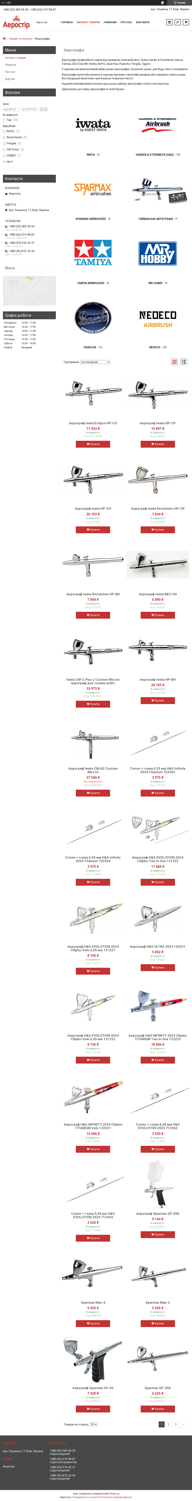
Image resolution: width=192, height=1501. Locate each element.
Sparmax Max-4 (93, 1302)
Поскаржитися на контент (86, 1497)
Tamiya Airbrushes (90, 283)
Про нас (126, 22)
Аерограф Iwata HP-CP (158, 423)
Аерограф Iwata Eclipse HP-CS (93, 423)
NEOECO (154, 347)
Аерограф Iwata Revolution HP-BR (93, 594)
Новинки (110, 22)
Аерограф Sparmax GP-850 (157, 1213)
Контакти (142, 22)
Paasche (90, 347)
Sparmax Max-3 (158, 1302)
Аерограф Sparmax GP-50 (92, 1388)
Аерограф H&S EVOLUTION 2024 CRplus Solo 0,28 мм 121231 (93, 948)
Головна (67, 22)
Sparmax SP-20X (158, 1388)
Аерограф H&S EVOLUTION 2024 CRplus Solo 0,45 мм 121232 (93, 1037)
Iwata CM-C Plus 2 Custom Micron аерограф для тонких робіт (93, 681)
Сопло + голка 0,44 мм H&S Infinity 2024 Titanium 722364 (93, 859)
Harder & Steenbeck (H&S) (155, 154)
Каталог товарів (88, 22)
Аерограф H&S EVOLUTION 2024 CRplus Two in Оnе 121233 (157, 859)
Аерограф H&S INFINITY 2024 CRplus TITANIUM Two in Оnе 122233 (158, 1037)
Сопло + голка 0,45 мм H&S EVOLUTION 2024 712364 (93, 1215)
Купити (95, 444)
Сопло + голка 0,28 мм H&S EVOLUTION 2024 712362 (158, 1126)
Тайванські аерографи (155, 218)
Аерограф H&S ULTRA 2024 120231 (158, 946)
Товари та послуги (20, 38)
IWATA (91, 154)
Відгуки (10, 78)
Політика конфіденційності (117, 1497)
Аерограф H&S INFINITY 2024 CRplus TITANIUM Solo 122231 (93, 1126)
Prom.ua (114, 1493)
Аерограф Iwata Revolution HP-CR (158, 508)
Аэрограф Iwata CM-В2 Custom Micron (93, 770)
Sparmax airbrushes (90, 218)
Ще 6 (10, 161)
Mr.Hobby (156, 283)
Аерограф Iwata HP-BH (158, 679)
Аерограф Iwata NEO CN (158, 594)
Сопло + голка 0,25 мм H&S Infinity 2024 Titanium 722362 (158, 770)
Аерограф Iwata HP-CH (93, 508)
